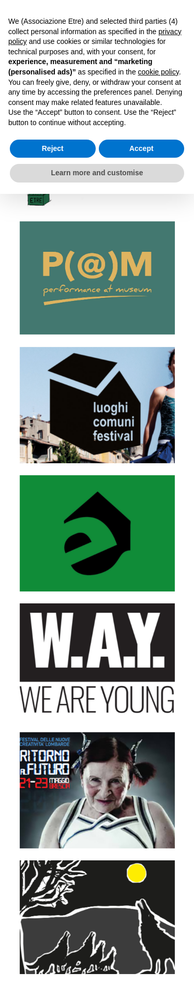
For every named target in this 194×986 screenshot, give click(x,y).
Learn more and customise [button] (97, 173)
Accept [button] (141, 148)
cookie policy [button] (158, 72)
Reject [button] (53, 148)
